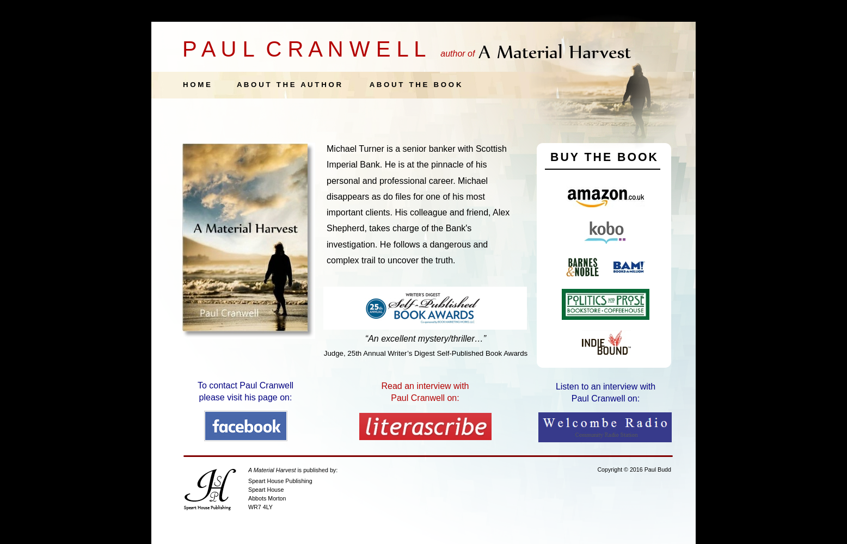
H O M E (197, 85)
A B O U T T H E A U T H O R (289, 85)
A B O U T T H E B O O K (416, 85)
